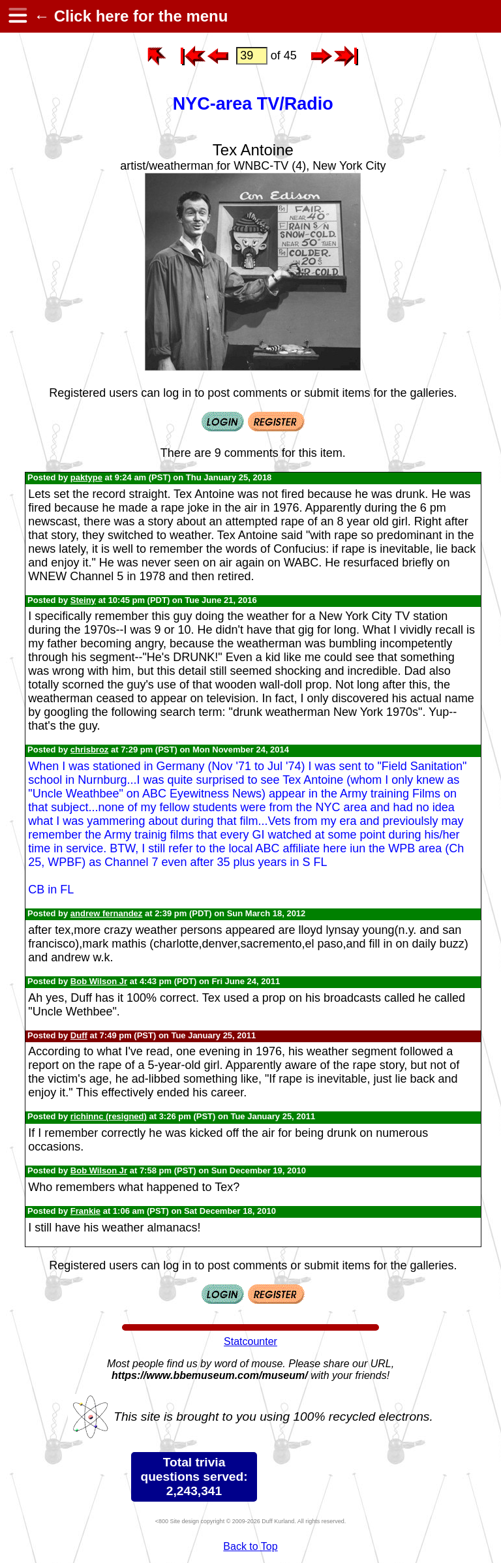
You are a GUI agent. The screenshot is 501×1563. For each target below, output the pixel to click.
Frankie (85, 1211)
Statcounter (250, 1341)
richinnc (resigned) (108, 1116)
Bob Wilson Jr (98, 981)
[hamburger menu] (17, 16)
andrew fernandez (106, 913)
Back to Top (250, 1546)
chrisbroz (89, 749)
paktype (86, 477)
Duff (78, 1035)
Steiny (83, 600)
